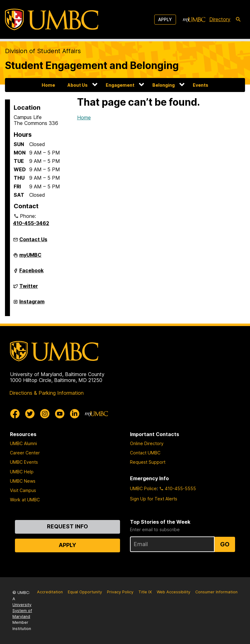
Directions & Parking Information (46, 393)
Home (48, 85)
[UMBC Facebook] (15, 414)
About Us (77, 85)
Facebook (31, 273)
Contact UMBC (145, 452)
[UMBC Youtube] (60, 414)
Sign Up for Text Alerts (153, 498)
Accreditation (50, 592)
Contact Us (33, 239)
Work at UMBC (25, 499)
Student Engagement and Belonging (92, 65)
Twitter (28, 288)
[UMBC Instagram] (45, 414)
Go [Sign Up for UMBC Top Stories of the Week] (224, 544)
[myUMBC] (194, 19)
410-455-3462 (31, 223)
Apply (165, 19)
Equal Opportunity (85, 592)
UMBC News (22, 481)
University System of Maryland (22, 610)
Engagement (120, 85)
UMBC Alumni (23, 443)
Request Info (67, 526)
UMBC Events (24, 462)
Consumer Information (216, 592)
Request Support (147, 462)
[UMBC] (51, 19)
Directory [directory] (219, 19)
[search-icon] (238, 19)
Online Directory (147, 443)
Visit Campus (23, 490)
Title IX (145, 592)
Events (200, 85)
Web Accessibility (173, 592)
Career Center (25, 452)
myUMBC (30, 257)
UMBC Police (143, 488)
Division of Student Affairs (43, 51)
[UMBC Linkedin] (74, 414)
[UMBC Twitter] (30, 414)
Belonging (163, 85)
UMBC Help (22, 471)
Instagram (31, 304)
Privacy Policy (120, 592)
